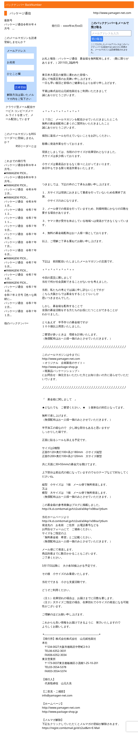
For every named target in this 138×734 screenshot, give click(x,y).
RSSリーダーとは (26, 146)
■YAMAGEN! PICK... (16, 173)
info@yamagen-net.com (57, 695)
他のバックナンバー (16, 323)
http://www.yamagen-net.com (112, 13)
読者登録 (20, 87)
